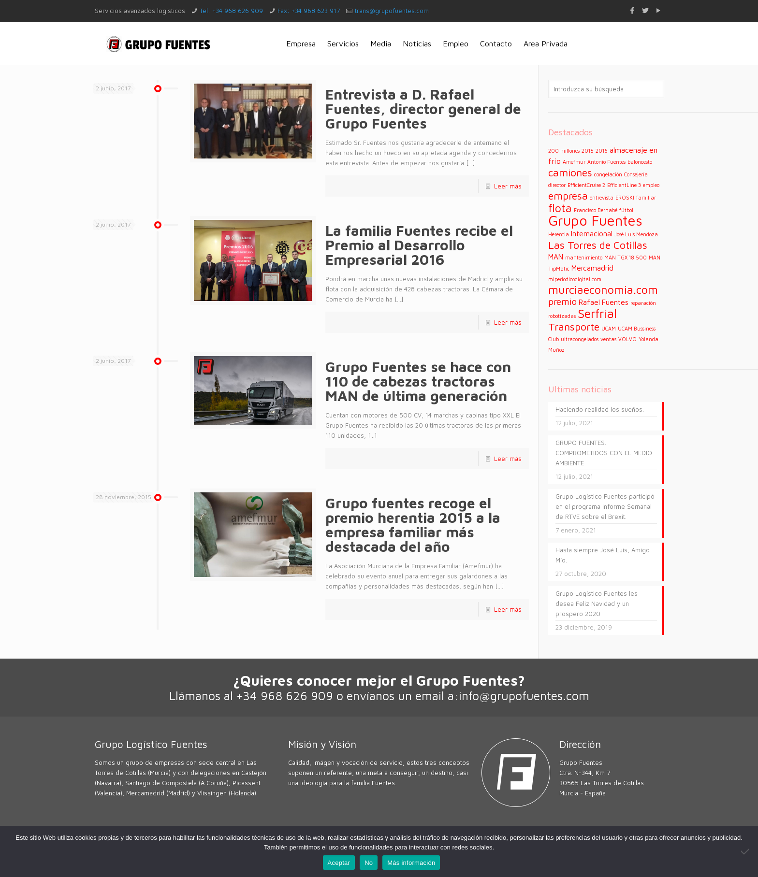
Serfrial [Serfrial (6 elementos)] (597, 313)
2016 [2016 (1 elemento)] (602, 151)
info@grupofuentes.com (524, 696)
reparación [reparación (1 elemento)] (643, 303)
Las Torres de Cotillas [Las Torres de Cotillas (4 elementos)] (597, 245)
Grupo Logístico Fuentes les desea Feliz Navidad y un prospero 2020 (596, 603)
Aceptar (339, 862)
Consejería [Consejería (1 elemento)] (636, 174)
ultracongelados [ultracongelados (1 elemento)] (579, 339)
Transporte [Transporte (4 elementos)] (573, 326)
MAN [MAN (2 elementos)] (555, 256)
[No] (746, 851)
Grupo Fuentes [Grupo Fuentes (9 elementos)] (595, 220)
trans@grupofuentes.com (392, 10)
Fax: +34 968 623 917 (308, 10)
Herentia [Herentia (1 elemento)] (558, 234)
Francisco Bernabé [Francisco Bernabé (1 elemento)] (595, 210)
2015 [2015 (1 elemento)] (588, 151)
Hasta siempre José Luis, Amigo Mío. (602, 555)
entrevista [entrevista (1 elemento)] (601, 198)
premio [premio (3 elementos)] (562, 301)
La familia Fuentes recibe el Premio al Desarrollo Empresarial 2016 (419, 245)
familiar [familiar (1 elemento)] (646, 198)
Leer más (508, 186)
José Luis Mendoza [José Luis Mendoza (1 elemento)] (636, 234)
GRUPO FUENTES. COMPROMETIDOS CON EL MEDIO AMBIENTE (603, 453)
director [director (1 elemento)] (557, 185)
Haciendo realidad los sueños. (599, 409)
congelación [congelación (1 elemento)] (608, 174)
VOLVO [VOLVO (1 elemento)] (627, 339)
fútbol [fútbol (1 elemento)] (626, 210)
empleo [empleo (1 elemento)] (651, 185)
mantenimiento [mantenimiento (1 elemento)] (583, 257)
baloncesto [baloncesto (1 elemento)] (639, 162)
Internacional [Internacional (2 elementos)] (591, 233)
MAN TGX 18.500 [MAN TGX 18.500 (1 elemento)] (625, 257)
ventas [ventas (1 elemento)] (608, 339)
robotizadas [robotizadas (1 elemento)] (562, 316)
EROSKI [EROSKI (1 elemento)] (624, 198)
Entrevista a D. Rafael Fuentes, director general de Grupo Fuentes (423, 108)
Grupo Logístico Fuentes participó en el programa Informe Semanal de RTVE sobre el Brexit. (605, 506)
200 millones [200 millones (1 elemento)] (564, 151)
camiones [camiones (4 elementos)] (570, 172)
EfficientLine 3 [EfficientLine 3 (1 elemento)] (624, 185)
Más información (411, 862)
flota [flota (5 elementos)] (560, 208)
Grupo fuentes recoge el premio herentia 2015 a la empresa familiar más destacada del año (412, 524)
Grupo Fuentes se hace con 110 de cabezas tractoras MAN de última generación (418, 381)
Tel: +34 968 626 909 (231, 10)
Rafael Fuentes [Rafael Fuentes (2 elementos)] (603, 302)
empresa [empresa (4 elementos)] (568, 195)
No (368, 862)
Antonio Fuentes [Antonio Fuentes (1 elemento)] (606, 162)
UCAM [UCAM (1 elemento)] (608, 328)
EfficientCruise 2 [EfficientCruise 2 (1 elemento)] (586, 185)
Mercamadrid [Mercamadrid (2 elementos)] (592, 267)
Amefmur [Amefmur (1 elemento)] (574, 162)
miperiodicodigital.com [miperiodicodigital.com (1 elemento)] (574, 279)
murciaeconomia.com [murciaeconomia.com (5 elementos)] (603, 289)
